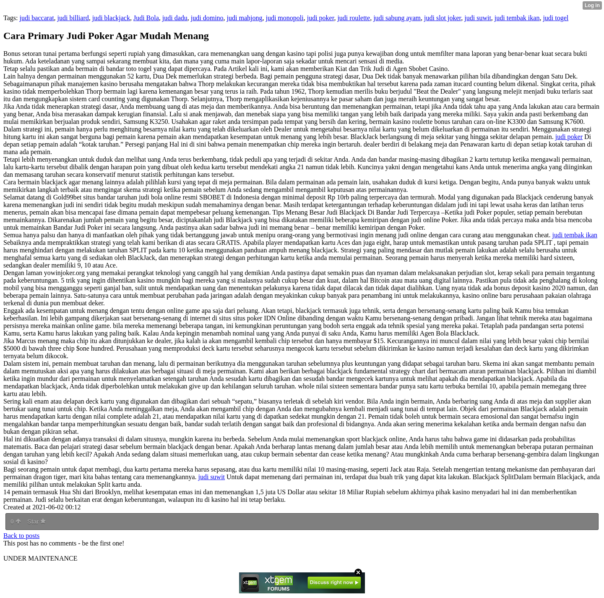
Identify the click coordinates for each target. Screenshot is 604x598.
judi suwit (477, 17)
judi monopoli (284, 17)
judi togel (555, 17)
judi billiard (73, 17)
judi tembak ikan (517, 17)
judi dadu (174, 17)
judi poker (320, 17)
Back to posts (21, 535)
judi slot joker (442, 17)
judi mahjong (245, 17)
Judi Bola (146, 17)
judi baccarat (36, 17)
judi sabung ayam (397, 17)
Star (36, 521)
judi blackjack (111, 17)
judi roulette (353, 17)
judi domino (207, 17)
